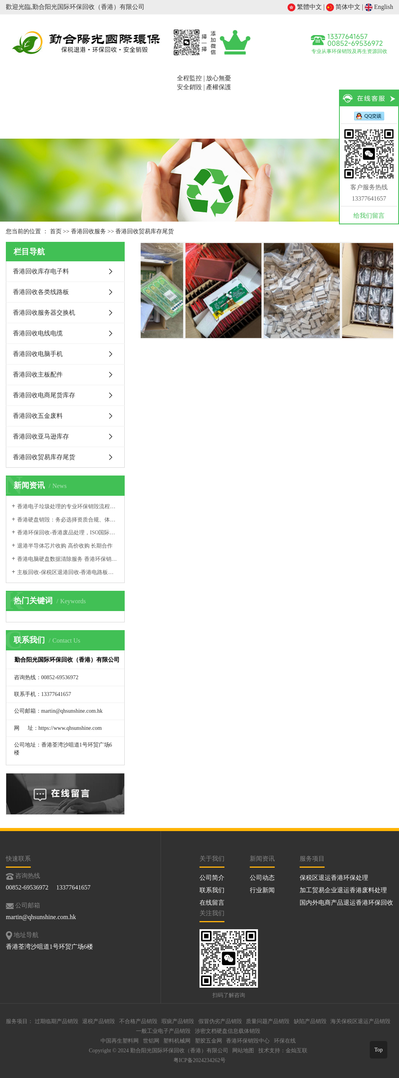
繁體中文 (305, 7)
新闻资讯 (307, 109)
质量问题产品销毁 (268, 1021)
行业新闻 (262, 890)
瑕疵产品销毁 (177, 1021)
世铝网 (151, 1041)
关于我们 (212, 858)
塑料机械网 (177, 1041)
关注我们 (212, 913)
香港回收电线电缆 (38, 333)
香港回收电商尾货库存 (44, 395)
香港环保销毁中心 (248, 1041)
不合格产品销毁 (138, 1021)
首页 (29, 109)
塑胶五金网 (208, 1041)
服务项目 (312, 858)
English (379, 7)
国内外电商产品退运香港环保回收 (346, 902)
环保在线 (285, 1041)
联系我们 (212, 890)
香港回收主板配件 (38, 374)
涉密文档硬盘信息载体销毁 (227, 1031)
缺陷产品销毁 (310, 1021)
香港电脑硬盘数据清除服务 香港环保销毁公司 (68, 559)
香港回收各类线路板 (41, 292)
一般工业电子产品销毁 (163, 1031)
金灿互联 (296, 1050)
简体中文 (343, 7)
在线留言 (212, 902)
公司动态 (262, 877)
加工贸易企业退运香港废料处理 (343, 890)
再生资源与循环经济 (215, 119)
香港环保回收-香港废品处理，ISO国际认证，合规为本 (68, 532)
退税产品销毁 (98, 1021)
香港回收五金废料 (38, 415)
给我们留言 (369, 215)
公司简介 (75, 109)
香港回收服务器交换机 (44, 312)
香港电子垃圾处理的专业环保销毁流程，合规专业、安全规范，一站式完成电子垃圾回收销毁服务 (68, 506)
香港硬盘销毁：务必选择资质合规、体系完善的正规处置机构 (68, 520)
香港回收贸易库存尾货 (144, 231)
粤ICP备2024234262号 (199, 1060)
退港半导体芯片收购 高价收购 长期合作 (65, 546)
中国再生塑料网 (120, 1041)
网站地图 (243, 1050)
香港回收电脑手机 (38, 354)
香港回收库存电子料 (41, 271)
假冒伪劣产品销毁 (220, 1021)
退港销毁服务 (122, 109)
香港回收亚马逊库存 (41, 436)
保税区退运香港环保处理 (334, 877)
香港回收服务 (168, 109)
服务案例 (261, 109)
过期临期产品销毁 (56, 1021)
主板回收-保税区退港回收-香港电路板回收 (68, 572)
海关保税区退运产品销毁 (360, 1021)
